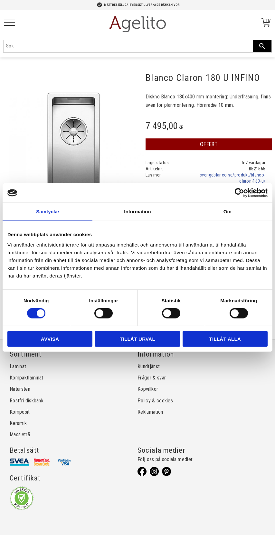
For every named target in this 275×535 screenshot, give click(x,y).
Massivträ (20, 434)
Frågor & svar (152, 378)
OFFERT (208, 144)
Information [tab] (137, 211)
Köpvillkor (148, 389)
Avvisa (50, 338)
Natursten (20, 389)
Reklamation (150, 412)
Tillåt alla (225, 338)
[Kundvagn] (264, 23)
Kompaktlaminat (26, 378)
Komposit (20, 412)
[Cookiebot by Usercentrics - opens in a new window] (239, 193)
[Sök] (262, 46)
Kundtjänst (149, 366)
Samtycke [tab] (47, 211)
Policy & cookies (155, 401)
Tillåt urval (137, 338)
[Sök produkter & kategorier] (128, 46)
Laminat (18, 366)
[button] (9, 22)
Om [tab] (227, 211)
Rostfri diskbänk (26, 401)
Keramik (18, 423)
